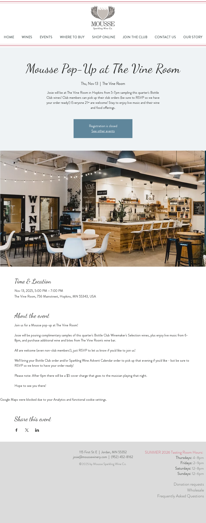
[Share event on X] (27, 430)
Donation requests (189, 484)
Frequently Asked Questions (180, 496)
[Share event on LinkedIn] (37, 430)
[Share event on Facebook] (16, 430)
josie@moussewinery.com (90, 456)
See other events (103, 131)
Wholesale (195, 490)
